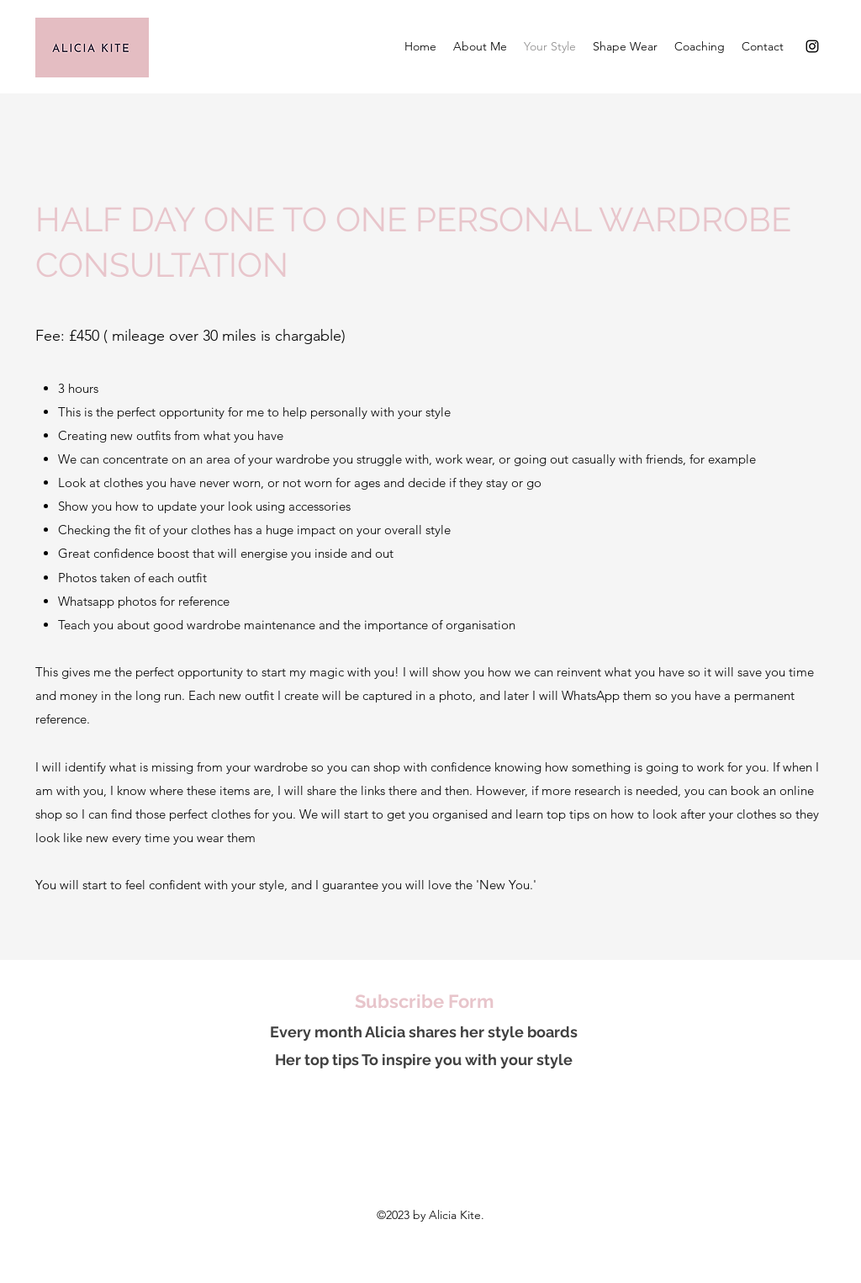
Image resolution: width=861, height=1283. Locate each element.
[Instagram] (812, 46)
